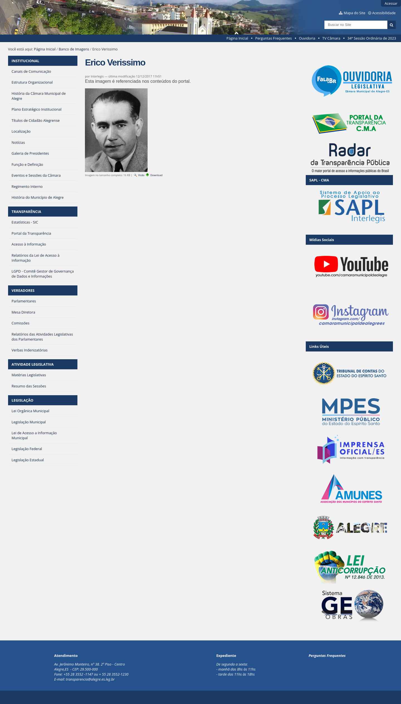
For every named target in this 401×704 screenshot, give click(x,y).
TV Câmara (331, 38)
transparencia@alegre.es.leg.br (90, 679)
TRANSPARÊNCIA (26, 211)
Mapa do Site (354, 12)
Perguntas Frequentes (273, 38)
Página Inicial (237, 38)
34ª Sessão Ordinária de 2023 (372, 38)
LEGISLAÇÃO (22, 400)
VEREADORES (23, 290)
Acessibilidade (384, 12)
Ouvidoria (307, 38)
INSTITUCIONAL (25, 60)
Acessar (391, 3)
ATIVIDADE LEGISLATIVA (33, 364)
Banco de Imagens (74, 49)
